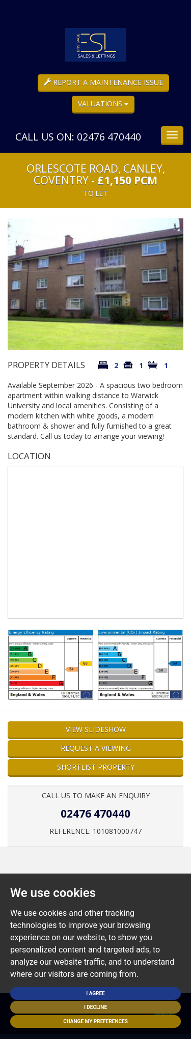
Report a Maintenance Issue (103, 82)
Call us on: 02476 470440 (78, 137)
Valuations (103, 103)
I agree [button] (95, 993)
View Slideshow (96, 729)
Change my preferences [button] (95, 1021)
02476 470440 (95, 813)
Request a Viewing (96, 748)
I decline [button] (95, 1007)
